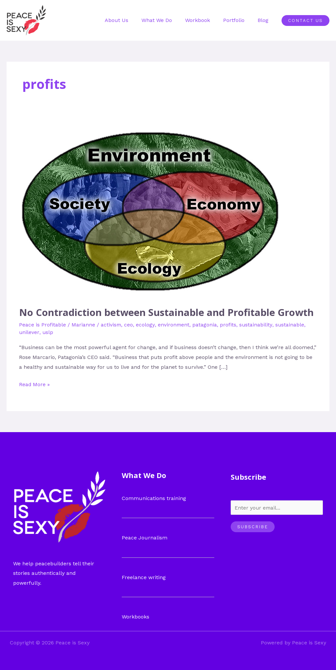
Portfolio (237, 20)
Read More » (34, 383)
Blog (264, 20)
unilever (29, 332)
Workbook (204, 20)
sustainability (256, 324)
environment (174, 324)
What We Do (166, 20)
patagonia (205, 324)
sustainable (290, 324)
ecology (145, 324)
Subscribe (252, 526)
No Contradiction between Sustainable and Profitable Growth (168, 312)
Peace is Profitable (42, 324)
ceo (129, 324)
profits (229, 324)
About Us (128, 20)
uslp (47, 332)
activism (111, 324)
